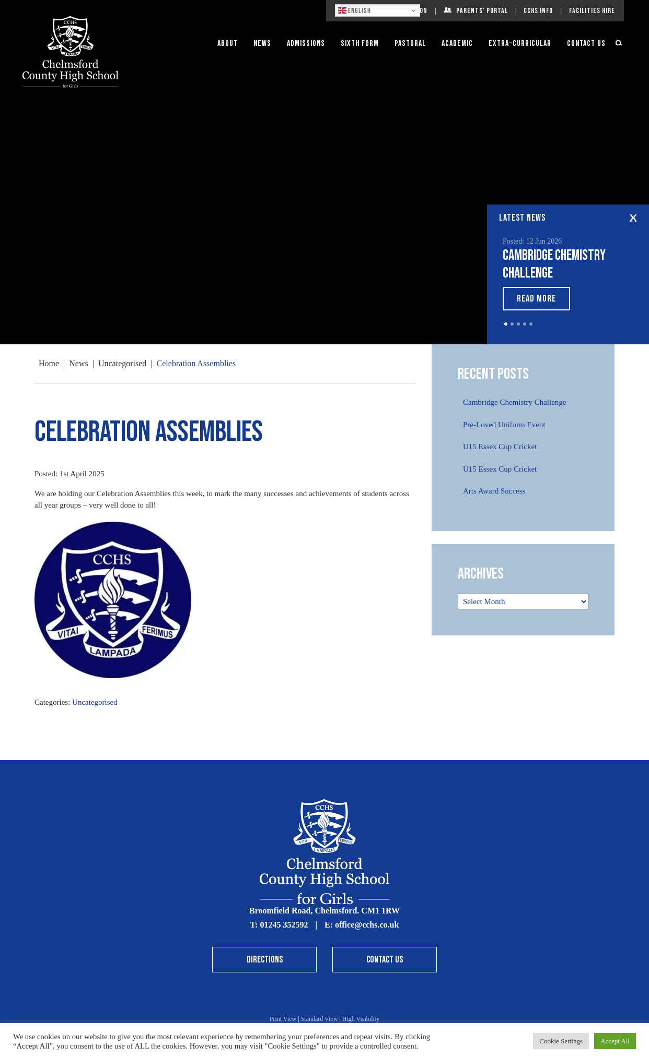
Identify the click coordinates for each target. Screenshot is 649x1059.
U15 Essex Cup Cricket (500, 446)
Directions (265, 959)
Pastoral (410, 44)
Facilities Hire (592, 10)
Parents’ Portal (482, 10)
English (354, 10)
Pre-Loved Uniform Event (504, 424)
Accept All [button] (615, 1041)
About (227, 44)
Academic (457, 44)
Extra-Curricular (520, 44)
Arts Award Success (494, 491)
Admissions (306, 44)
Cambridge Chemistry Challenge (514, 402)
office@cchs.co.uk (367, 924)
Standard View (319, 1018)
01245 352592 (284, 924)
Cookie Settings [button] (561, 1041)
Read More (536, 298)
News (262, 44)
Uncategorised (95, 702)
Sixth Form (360, 44)
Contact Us (586, 44)
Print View (283, 1018)
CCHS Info (538, 10)
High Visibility (360, 1018)
